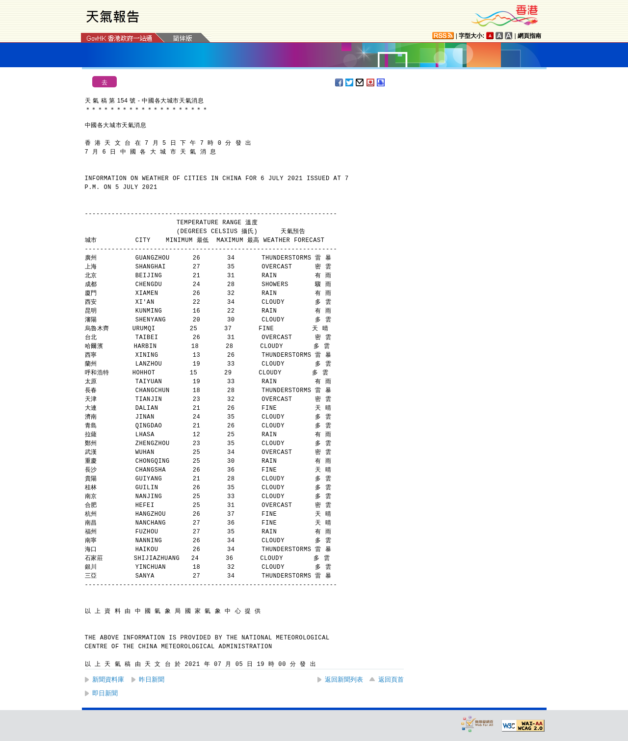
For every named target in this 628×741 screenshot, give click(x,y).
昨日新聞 (151, 679)
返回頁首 (391, 679)
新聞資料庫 (108, 679)
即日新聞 (105, 693)
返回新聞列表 (344, 679)
